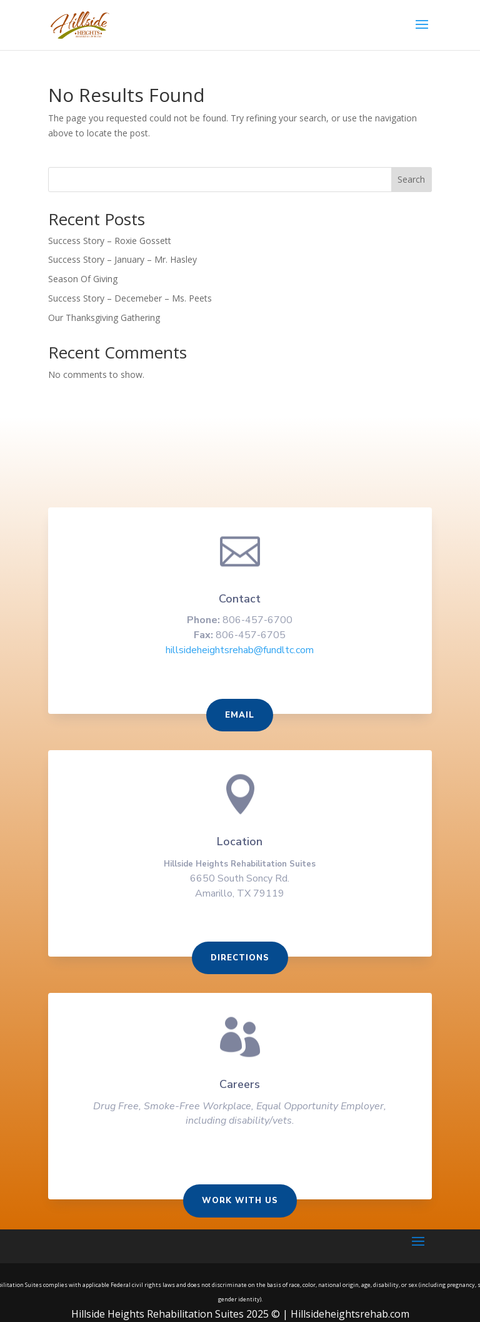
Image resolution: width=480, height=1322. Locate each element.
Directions (240, 959)
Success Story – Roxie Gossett (109, 241)
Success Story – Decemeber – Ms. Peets (130, 298)
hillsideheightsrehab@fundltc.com (239, 654)
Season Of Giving (83, 279)
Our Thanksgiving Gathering (104, 317)
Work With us (240, 1201)
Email (240, 719)
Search (411, 179)
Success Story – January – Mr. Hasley (122, 259)
